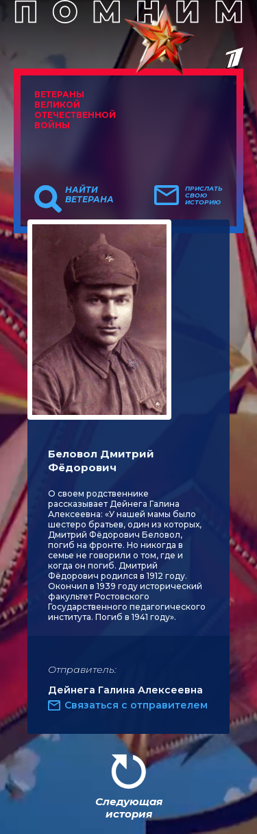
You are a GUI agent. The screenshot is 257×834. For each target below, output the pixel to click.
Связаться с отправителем (136, 705)
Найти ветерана (89, 194)
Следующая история (128, 807)
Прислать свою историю (204, 195)
